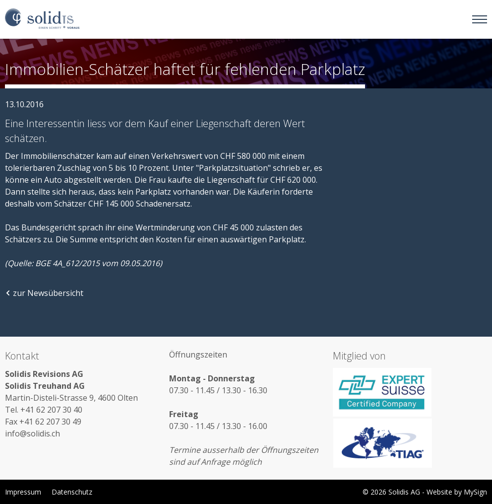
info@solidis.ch (32, 433)
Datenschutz (72, 492)
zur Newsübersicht (44, 293)
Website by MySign (457, 492)
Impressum (23, 492)
